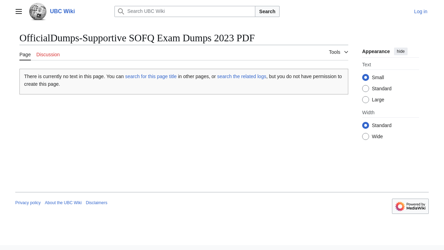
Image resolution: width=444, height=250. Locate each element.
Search (267, 11)
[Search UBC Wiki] (184, 11)
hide (401, 51)
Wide (377, 136)
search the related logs (241, 76)
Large (378, 99)
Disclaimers (96, 202)
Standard (382, 88)
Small (378, 77)
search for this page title (151, 76)
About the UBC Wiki (63, 202)
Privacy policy (28, 202)
